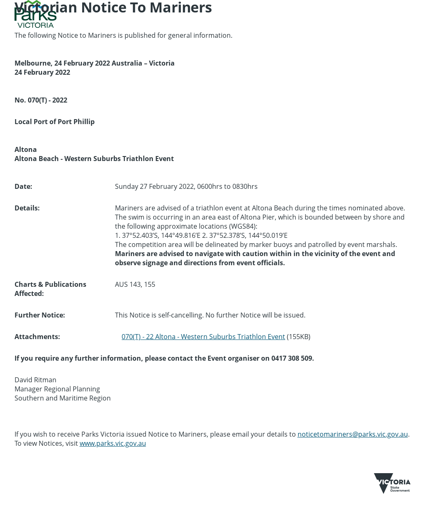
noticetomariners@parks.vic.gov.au (353, 434)
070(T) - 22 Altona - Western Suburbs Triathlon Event (203, 336)
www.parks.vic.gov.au (113, 443)
